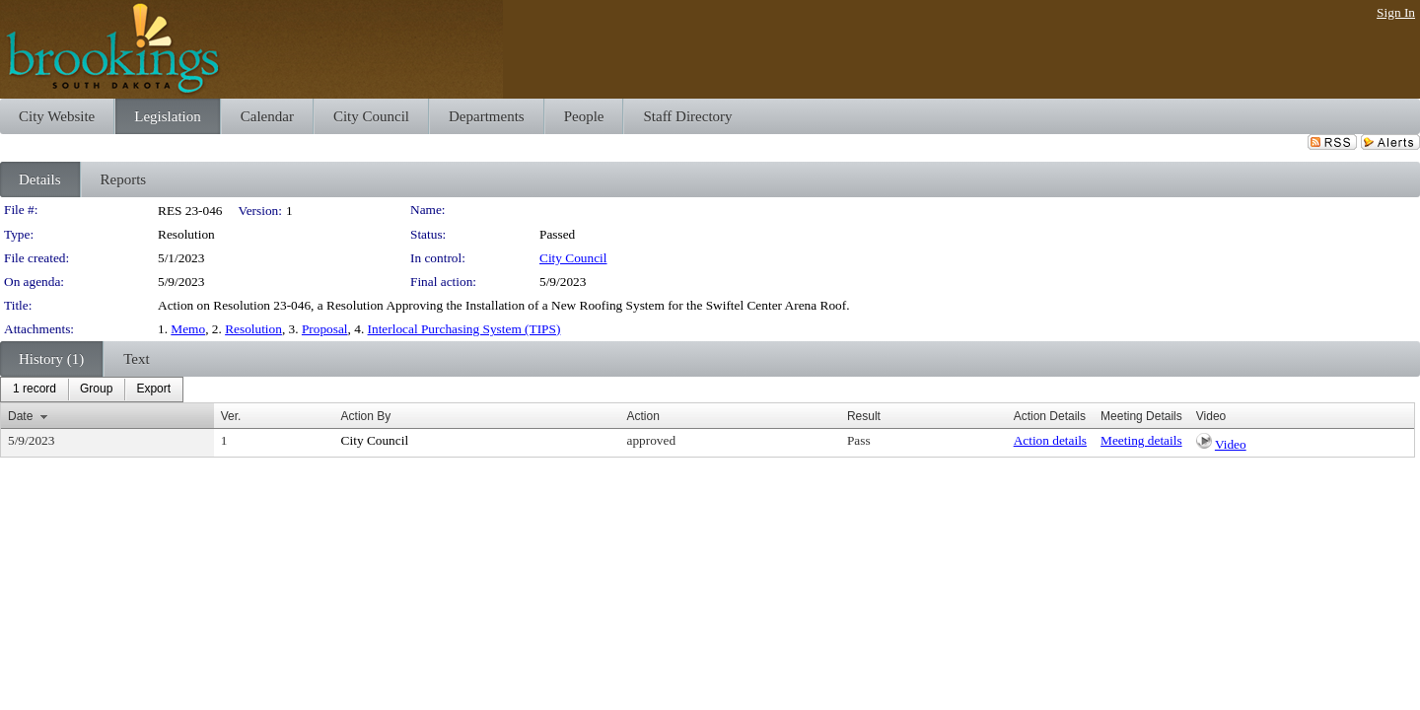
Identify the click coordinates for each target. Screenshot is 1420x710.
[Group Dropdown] (96, 389)
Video (1230, 444)
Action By (366, 416)
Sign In (1396, 12)
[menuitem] (34, 389)
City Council (573, 257)
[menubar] (91, 389)
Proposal (325, 328)
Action (642, 416)
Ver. (231, 416)
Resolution (253, 328)
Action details (1050, 440)
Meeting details (1141, 440)
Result (864, 416)
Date (20, 416)
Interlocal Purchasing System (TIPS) (464, 328)
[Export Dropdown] (153, 389)
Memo (188, 328)
